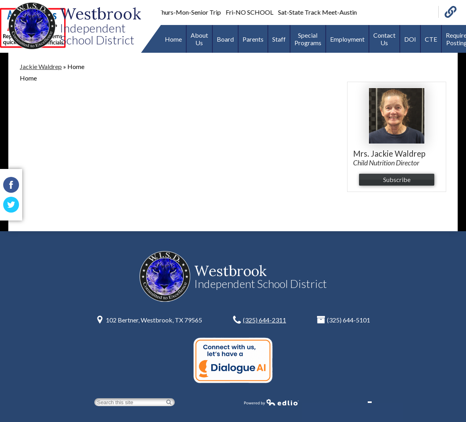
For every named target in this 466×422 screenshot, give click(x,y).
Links (450, 12)
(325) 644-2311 (264, 320)
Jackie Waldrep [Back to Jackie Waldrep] (41, 66)
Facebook (11, 187)
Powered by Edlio (271, 402)
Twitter (11, 207)
